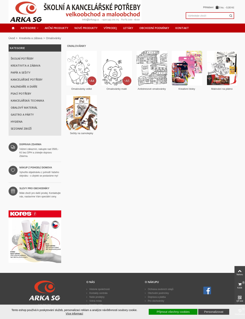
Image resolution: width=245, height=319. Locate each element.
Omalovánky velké (81, 88)
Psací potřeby (21, 93)
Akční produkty (56, 28)
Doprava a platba (156, 297)
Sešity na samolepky (81, 133)
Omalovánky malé (116, 88)
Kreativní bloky (187, 88)
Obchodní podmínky (154, 28)
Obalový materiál (24, 107)
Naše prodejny (96, 297)
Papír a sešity (20, 72)
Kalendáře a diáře (24, 86)
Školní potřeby (22, 58)
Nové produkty (85, 28)
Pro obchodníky (155, 301)
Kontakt (182, 28)
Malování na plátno (222, 88)
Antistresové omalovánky (152, 88)
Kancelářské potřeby (26, 79)
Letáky (128, 28)
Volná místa (95, 301)
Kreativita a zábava (30, 38)
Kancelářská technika (27, 100)
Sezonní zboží (21, 128)
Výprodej (110, 28)
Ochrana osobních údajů (160, 289)
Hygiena (16, 121)
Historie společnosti (99, 289)
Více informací (74, 313)
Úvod (12, 38)
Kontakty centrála (98, 293)
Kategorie (28, 28)
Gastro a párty (22, 114)
